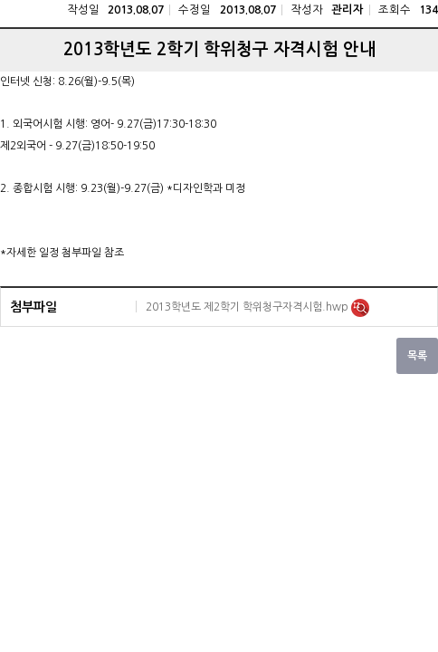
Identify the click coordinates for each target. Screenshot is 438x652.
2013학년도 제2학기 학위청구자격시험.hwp (248, 307)
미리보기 (360, 308)
